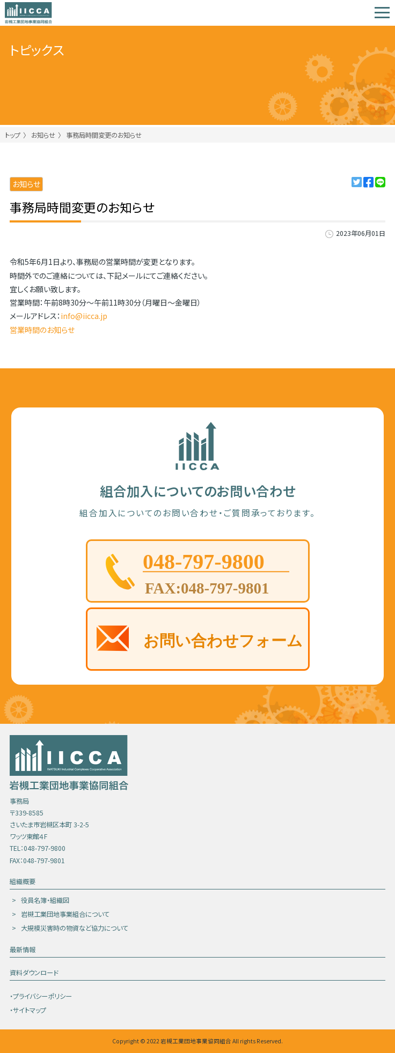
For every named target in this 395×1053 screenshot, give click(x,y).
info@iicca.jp (84, 315)
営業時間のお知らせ (42, 329)
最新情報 (22, 949)
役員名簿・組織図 (45, 900)
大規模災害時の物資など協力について (74, 928)
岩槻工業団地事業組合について (65, 914)
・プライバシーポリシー (41, 996)
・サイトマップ (28, 1010)
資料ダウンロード (34, 972)
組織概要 (22, 881)
